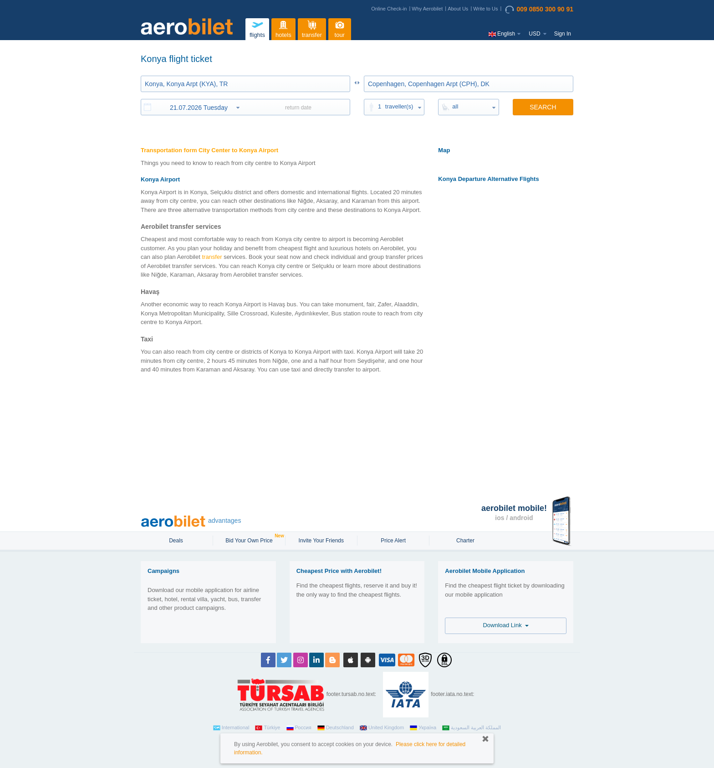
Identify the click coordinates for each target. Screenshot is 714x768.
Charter (465, 540)
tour (340, 28)
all (455, 106)
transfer (312, 28)
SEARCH (543, 107)
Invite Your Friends (321, 540)
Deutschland (335, 728)
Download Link (506, 625)
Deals (176, 540)
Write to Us (485, 8)
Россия (298, 728)
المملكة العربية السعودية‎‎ (471, 728)
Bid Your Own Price (250, 540)
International (231, 728)
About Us (458, 8)
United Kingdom (382, 728)
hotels (283, 28)
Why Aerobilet (427, 8)
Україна (423, 728)
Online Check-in (389, 8)
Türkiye (267, 728)
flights (257, 28)
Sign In (562, 34)
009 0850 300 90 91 (539, 9)
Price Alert (393, 540)
